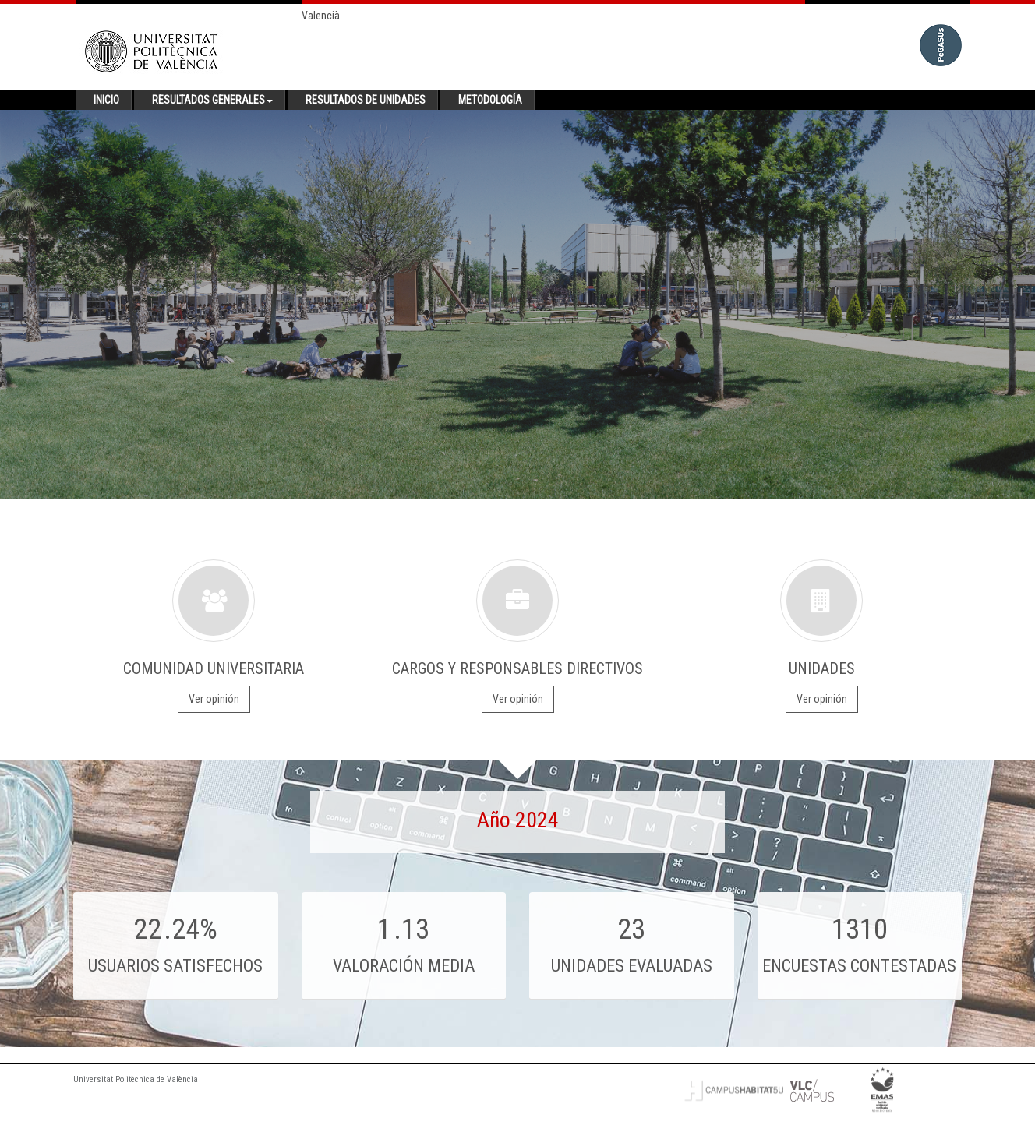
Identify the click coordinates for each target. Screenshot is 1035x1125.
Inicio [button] (106, 99)
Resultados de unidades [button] (366, 99)
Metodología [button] (490, 99)
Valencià (321, 15)
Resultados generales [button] (212, 99)
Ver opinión (214, 699)
